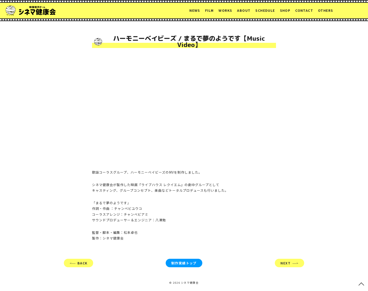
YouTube (357, 10)
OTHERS (325, 10)
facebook (348, 10)
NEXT (285, 263)
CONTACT (304, 10)
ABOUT (243, 10)
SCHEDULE (265, 10)
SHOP (285, 10)
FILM (209, 10)
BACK (82, 263)
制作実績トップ (184, 263)
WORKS (225, 10)
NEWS (194, 10)
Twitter (340, 10)
